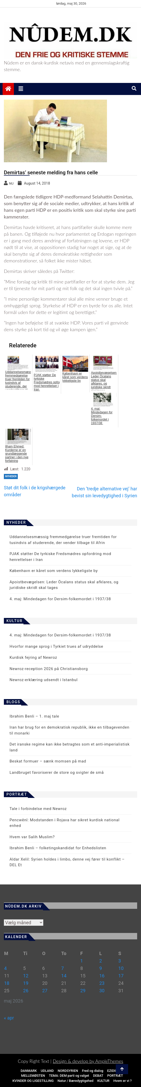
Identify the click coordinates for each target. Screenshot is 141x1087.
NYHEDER (10, 476)
